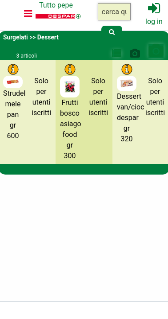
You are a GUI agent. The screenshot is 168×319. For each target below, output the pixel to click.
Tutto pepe (56, 5)
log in (154, 21)
